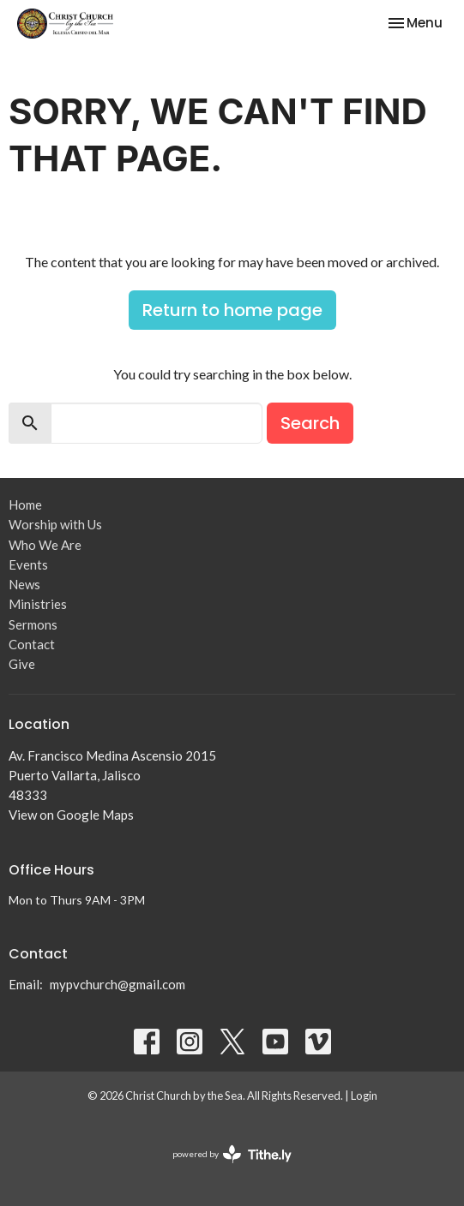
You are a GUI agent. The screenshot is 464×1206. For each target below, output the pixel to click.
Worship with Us (55, 524)
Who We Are (45, 544)
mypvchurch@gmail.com (117, 984)
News (24, 584)
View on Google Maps (71, 814)
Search (310, 423)
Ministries (38, 604)
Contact (32, 644)
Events (28, 564)
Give (22, 664)
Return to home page (232, 310)
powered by (232, 1154)
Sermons (33, 624)
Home (25, 504)
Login (364, 1095)
